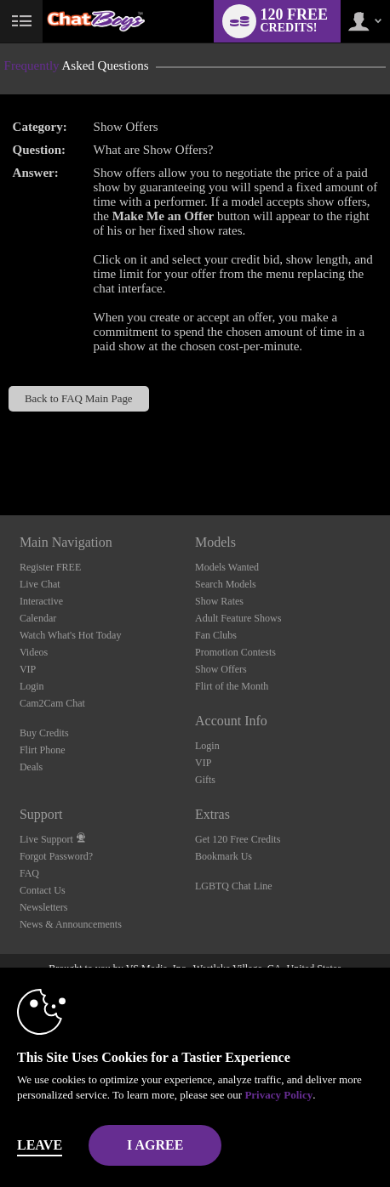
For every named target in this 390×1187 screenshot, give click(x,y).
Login (32, 686)
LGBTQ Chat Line (233, 886)
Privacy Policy (278, 1094)
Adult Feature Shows (238, 618)
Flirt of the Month (231, 686)
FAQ (29, 873)
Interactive (41, 601)
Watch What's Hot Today (71, 635)
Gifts (205, 780)
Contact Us (43, 890)
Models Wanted (227, 567)
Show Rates (219, 601)
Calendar (38, 618)
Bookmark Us (223, 856)
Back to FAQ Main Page (79, 398)
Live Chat (40, 584)
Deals (31, 767)
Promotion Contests (235, 652)
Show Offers (221, 669)
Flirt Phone (43, 750)
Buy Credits (44, 733)
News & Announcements (71, 924)
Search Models (225, 584)
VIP (28, 669)
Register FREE (50, 567)
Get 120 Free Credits (237, 839)
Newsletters (44, 907)
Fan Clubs (216, 635)
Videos (34, 652)
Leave (39, 1145)
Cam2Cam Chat (52, 703)
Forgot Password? (56, 856)
